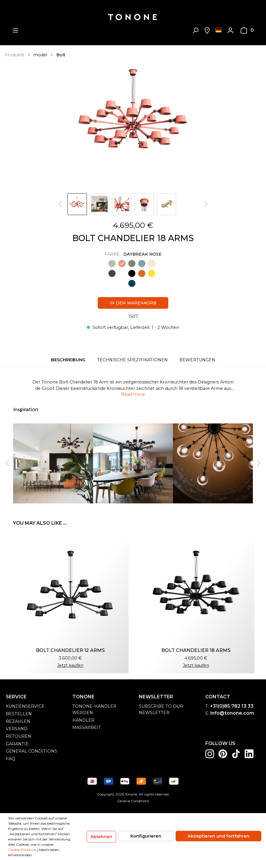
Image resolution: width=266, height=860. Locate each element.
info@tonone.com (232, 713)
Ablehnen (101, 836)
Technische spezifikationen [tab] (132, 359)
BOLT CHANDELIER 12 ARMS (70, 650)
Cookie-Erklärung (23, 849)
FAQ (10, 758)
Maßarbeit (86, 727)
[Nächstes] (206, 204)
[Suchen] (195, 30)
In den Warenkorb (133, 303)
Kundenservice (25, 706)
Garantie (17, 743)
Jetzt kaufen (70, 665)
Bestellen (19, 713)
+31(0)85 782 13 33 (231, 706)
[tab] (68, 360)
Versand (16, 728)
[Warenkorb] (247, 30)
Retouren (18, 736)
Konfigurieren (145, 836)
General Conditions (133, 801)
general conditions (31, 751)
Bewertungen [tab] (197, 359)
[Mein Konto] (230, 30)
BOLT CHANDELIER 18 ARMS (195, 650)
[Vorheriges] (60, 204)
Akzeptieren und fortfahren (218, 836)
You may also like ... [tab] (39, 523)
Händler (83, 720)
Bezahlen (18, 721)
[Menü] (15, 30)
